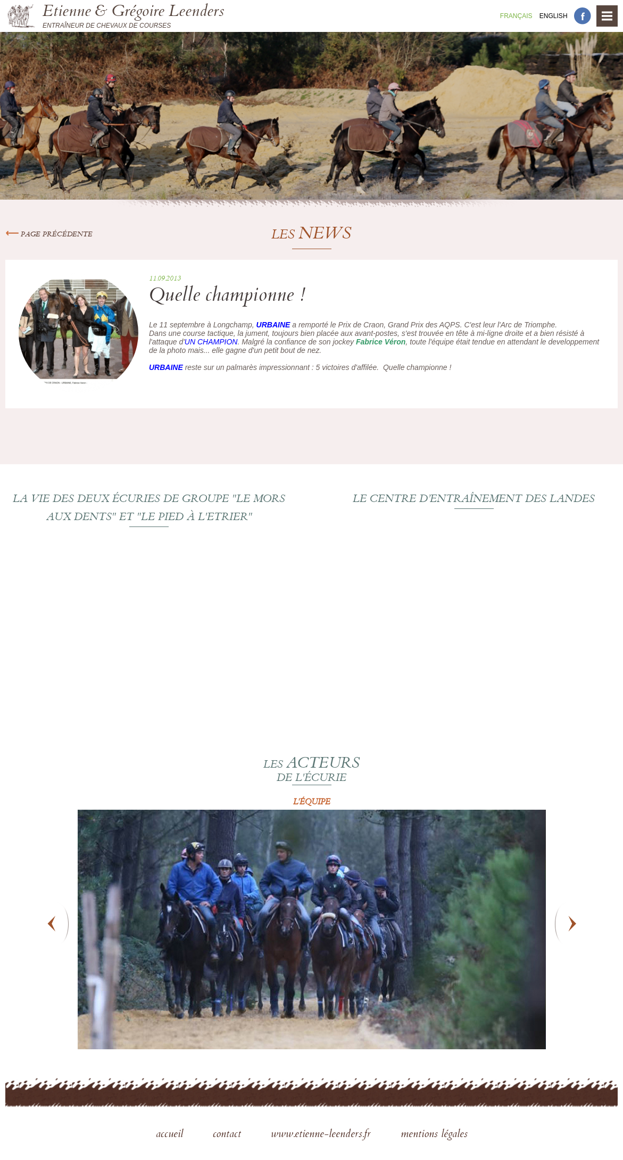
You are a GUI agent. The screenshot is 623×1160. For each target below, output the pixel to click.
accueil (171, 1135)
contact (228, 1135)
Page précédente (49, 235)
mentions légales (434, 1135)
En (553, 16)
